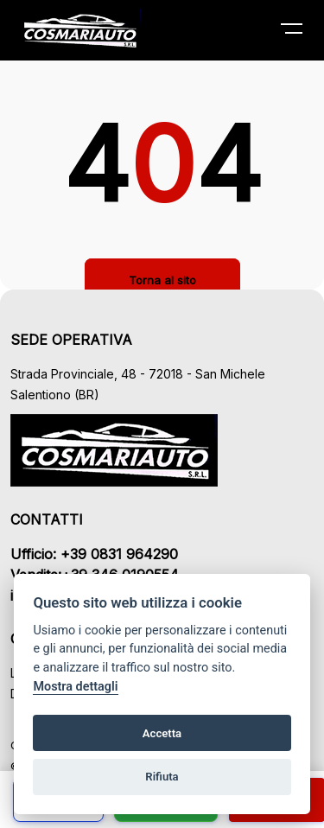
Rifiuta (161, 776)
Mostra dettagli (75, 686)
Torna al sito (162, 280)
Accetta (162, 733)
